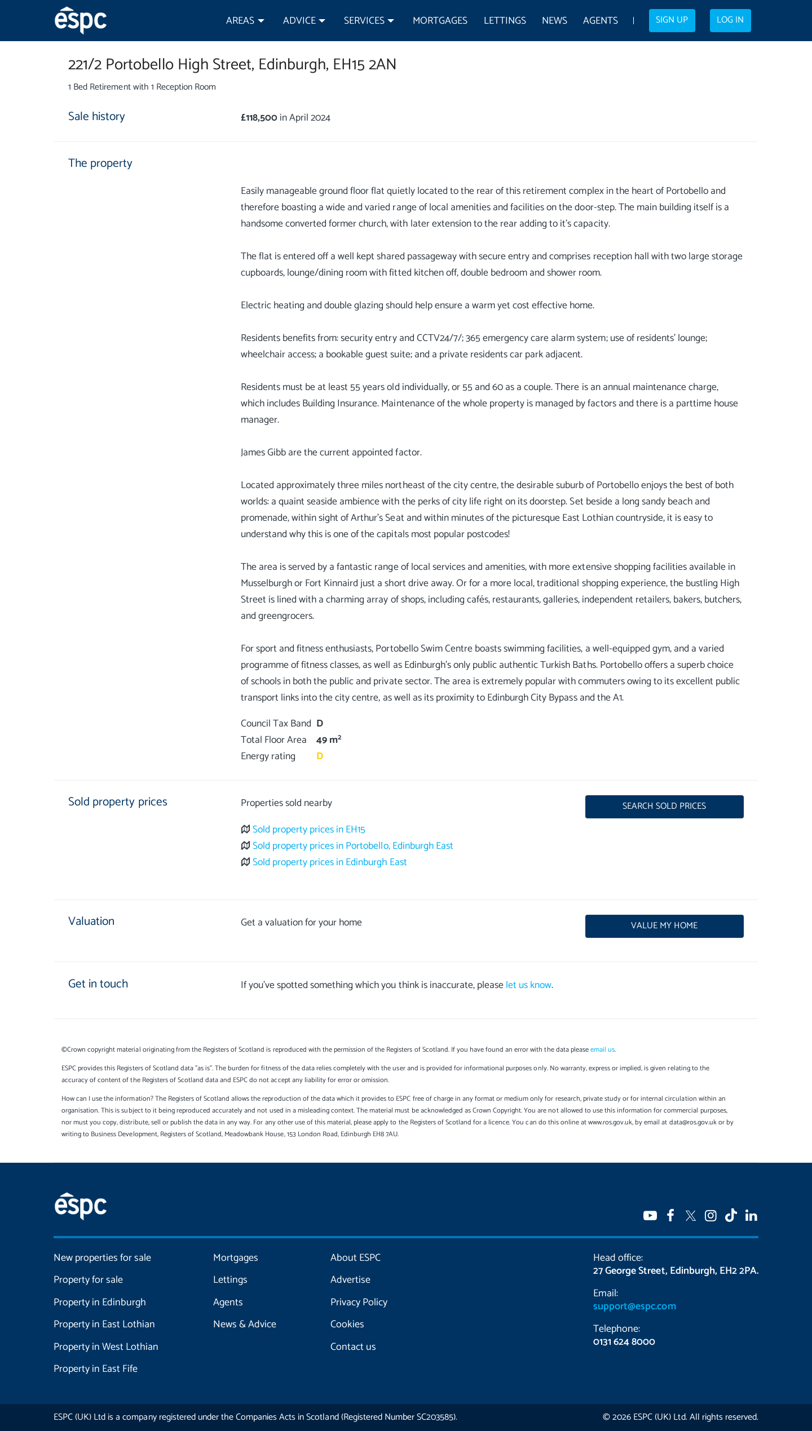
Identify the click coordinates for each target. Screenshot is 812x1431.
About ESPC (355, 1258)
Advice (299, 21)
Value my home (664, 926)
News (554, 21)
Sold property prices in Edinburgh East (330, 862)
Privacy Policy (358, 1302)
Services (364, 21)
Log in (730, 20)
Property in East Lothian (105, 1324)
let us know (528, 985)
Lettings (505, 21)
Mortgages (440, 21)
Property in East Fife (96, 1369)
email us (602, 1050)
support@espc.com (634, 1306)
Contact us (353, 1347)
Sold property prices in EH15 (309, 830)
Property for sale (88, 1279)
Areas (240, 21)
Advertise (350, 1279)
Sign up (672, 20)
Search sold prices (664, 806)
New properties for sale (103, 1258)
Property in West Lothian (106, 1347)
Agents (600, 21)
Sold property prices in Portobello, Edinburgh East (353, 846)
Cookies (347, 1324)
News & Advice (244, 1324)
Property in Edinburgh (100, 1302)
